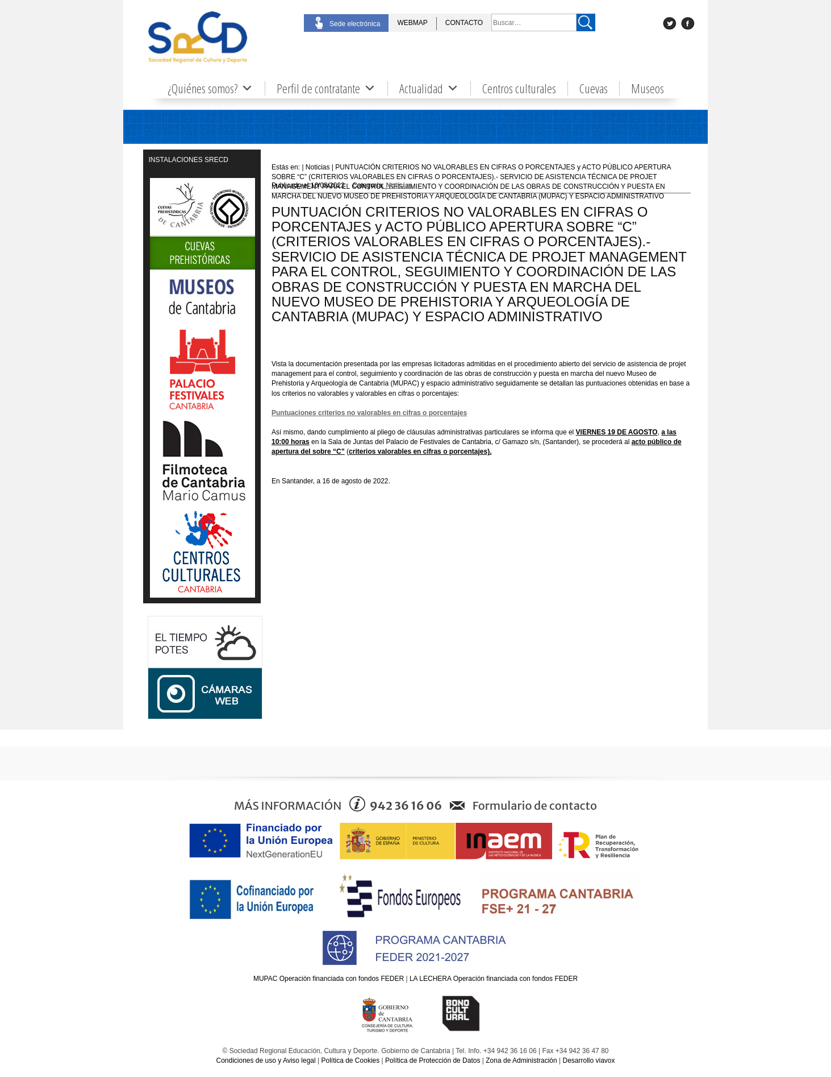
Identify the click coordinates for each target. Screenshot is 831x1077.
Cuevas (593, 88)
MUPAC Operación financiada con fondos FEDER (328, 979)
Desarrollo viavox (588, 1060)
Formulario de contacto (535, 805)
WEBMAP (412, 23)
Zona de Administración (521, 1060)
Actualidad (429, 88)
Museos (647, 88)
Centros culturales (519, 88)
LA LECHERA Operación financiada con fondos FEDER (494, 979)
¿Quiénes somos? (210, 88)
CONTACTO (464, 23)
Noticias (399, 185)
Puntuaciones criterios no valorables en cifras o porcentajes (369, 413)
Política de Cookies (350, 1060)
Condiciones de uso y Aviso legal (265, 1060)
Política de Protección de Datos (432, 1060)
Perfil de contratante (326, 88)
